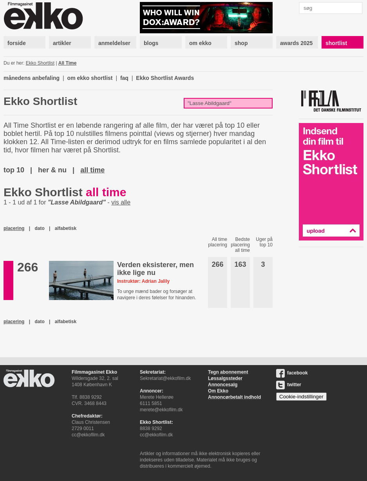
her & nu (52, 170)
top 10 (14, 170)
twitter (288, 385)
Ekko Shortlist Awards (165, 78)
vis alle (120, 202)
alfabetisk (65, 228)
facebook (292, 373)
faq (124, 78)
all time (92, 170)
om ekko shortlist (90, 78)
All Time (67, 63)
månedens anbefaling (32, 78)
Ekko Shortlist (40, 63)
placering (14, 228)
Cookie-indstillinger (301, 397)
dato (39, 228)
